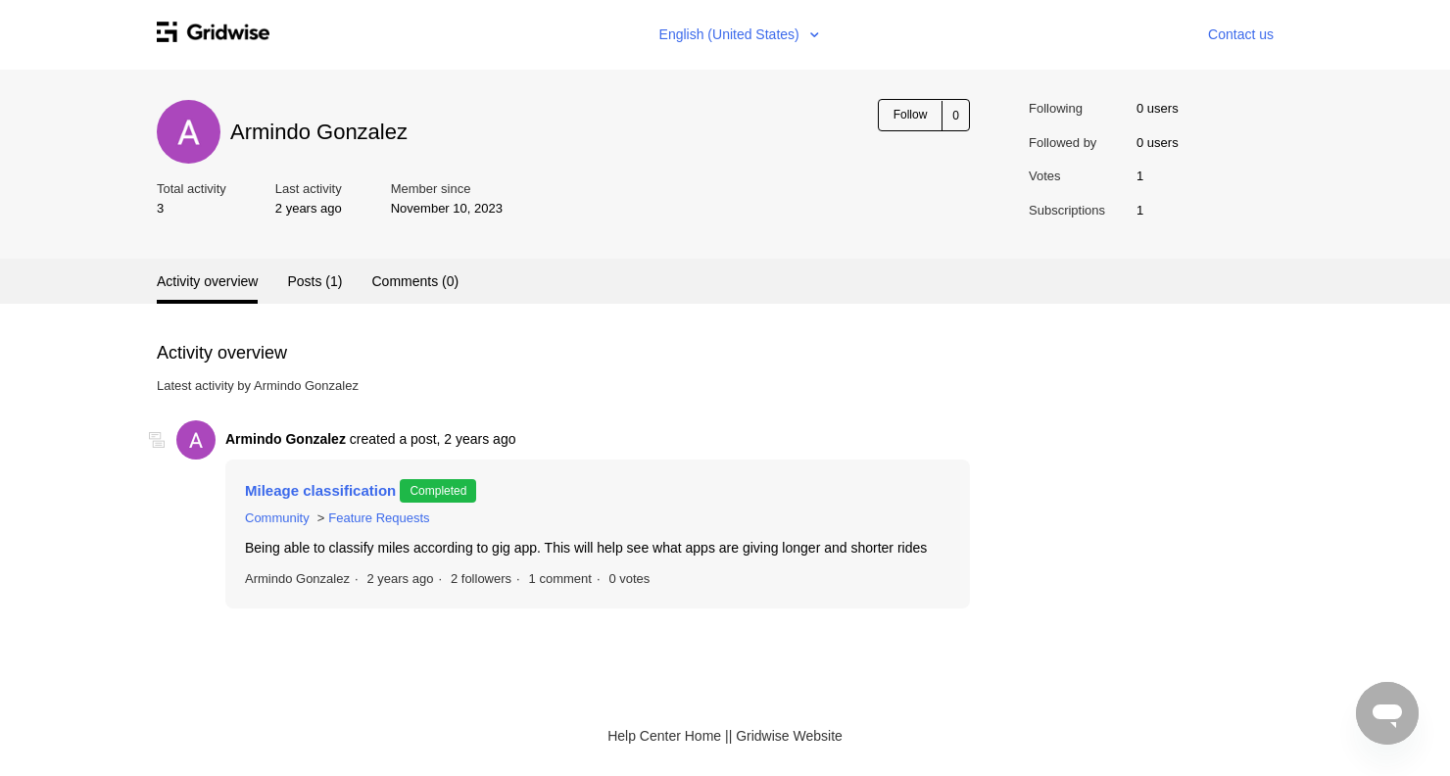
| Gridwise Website (786, 736)
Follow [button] (911, 114)
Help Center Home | (667, 736)
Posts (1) (314, 281)
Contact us (1241, 34)
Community (277, 517)
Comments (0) (415, 281)
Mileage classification (322, 490)
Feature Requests (378, 517)
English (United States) (731, 34)
